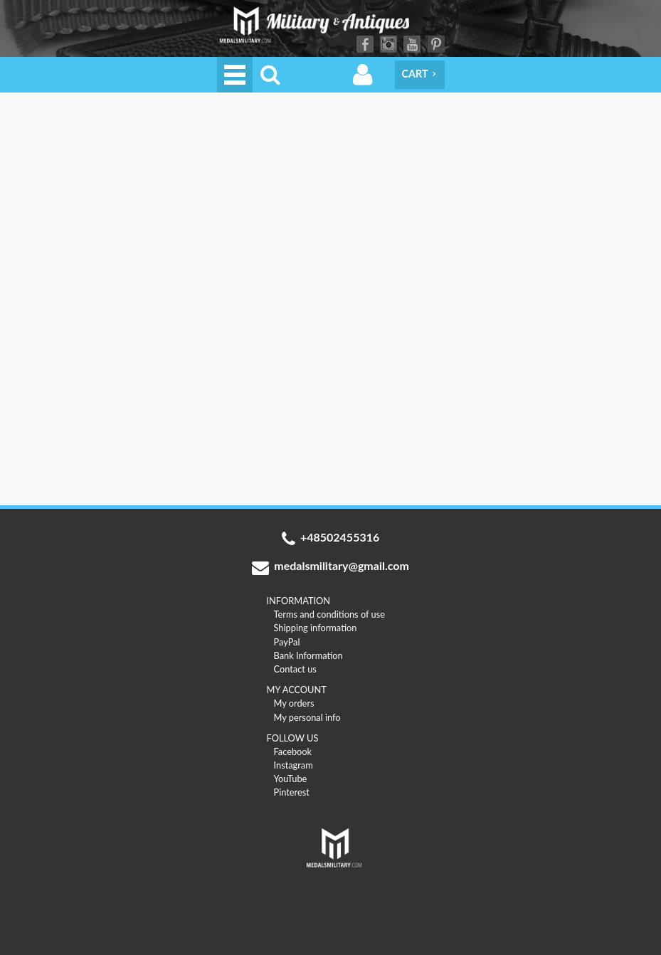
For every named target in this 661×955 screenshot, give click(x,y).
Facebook (365, 44)
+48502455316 (331, 538)
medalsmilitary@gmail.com (330, 567)
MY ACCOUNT (297, 689)
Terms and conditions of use (330, 614)
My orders (294, 703)
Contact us (295, 669)
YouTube (412, 44)
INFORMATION (299, 600)
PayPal (287, 642)
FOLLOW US (293, 738)
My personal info (307, 717)
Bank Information (308, 655)
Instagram (388, 44)
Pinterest (436, 44)
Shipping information (315, 627)
